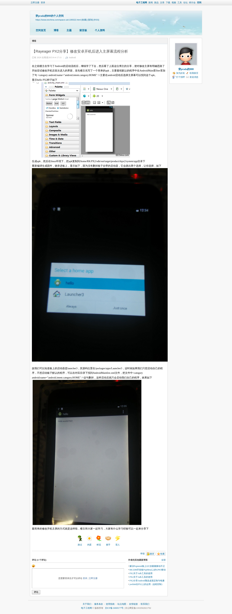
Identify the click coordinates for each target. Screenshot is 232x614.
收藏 (162, 554)
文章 (162, 2)
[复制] (90, 19)
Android (72, 57)
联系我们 (145, 604)
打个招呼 (180, 77)
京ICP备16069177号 (114, 608)
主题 (69, 30)
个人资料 (100, 30)
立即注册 (35, 2)
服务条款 (98, 604)
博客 (56, 30)
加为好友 (180, 73)
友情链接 (133, 604)
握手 (108, 540)
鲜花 (99, 540)
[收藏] (84, 19)
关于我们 (87, 604)
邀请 (152, 554)
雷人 (118, 540)
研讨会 (192, 2)
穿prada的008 (186, 69)
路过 (80, 540)
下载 (168, 2)
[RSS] (96, 19)
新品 (156, 2)
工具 (179, 2)
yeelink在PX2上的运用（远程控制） (147, 584)
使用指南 (110, 604)
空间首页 (41, 30)
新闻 (150, 2)
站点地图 (121, 604)
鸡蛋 (89, 540)
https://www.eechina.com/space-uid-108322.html (58, 19)
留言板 (83, 30)
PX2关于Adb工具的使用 (141, 573)
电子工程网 (141, 2)
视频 (174, 2)
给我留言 (194, 73)
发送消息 (194, 77)
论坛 (185, 2)
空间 (199, 2)
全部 (163, 560)
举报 (142, 553)
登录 (43, 2)
